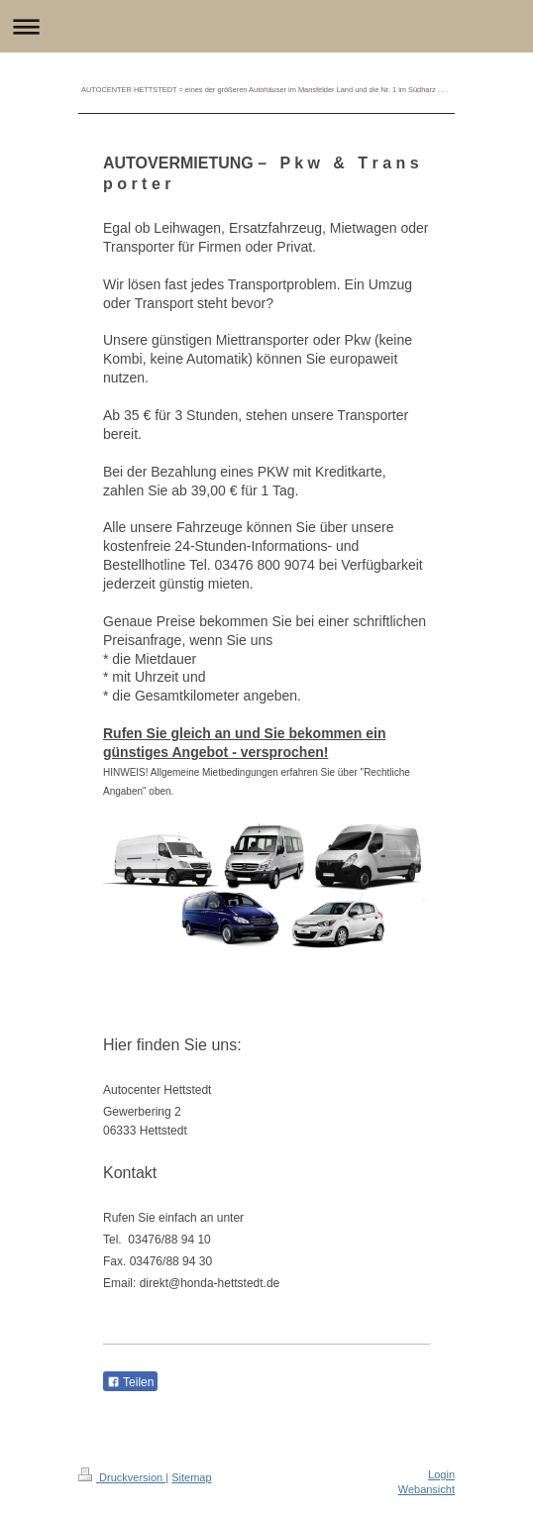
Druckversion (121, 1477)
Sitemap (191, 1477)
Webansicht (426, 1489)
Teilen (130, 1382)
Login (441, 1474)
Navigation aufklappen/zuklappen (266, 26)
